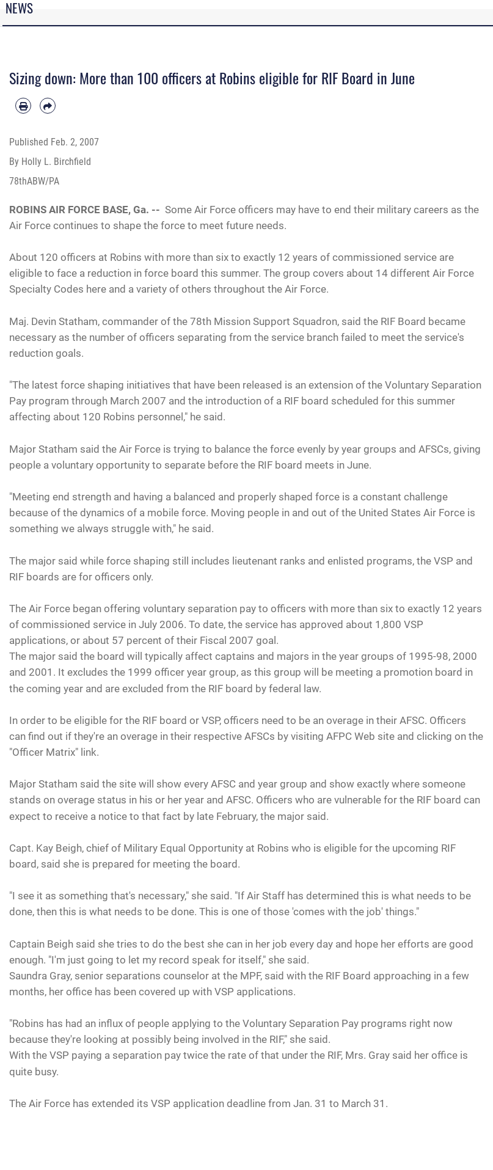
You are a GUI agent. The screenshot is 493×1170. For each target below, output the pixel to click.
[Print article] (23, 106)
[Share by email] (48, 106)
